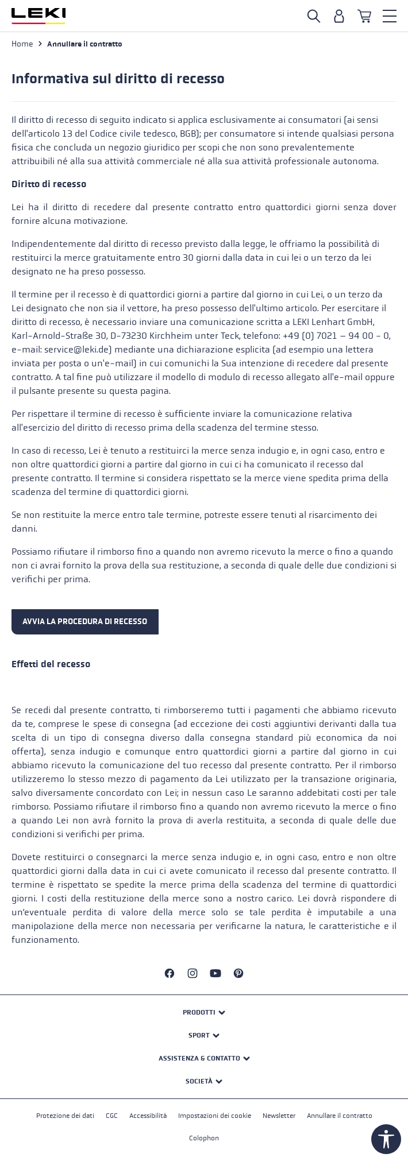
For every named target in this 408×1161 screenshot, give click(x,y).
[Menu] (390, 16)
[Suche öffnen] (314, 16)
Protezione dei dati (65, 1116)
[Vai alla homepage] (38, 16)
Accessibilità (148, 1116)
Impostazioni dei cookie (214, 1116)
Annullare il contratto (339, 1116)
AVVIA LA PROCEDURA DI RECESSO (84, 621)
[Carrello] (364, 16)
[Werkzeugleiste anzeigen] (386, 1139)
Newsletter (279, 1116)
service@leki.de (76, 349)
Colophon (204, 1138)
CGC (112, 1116)
